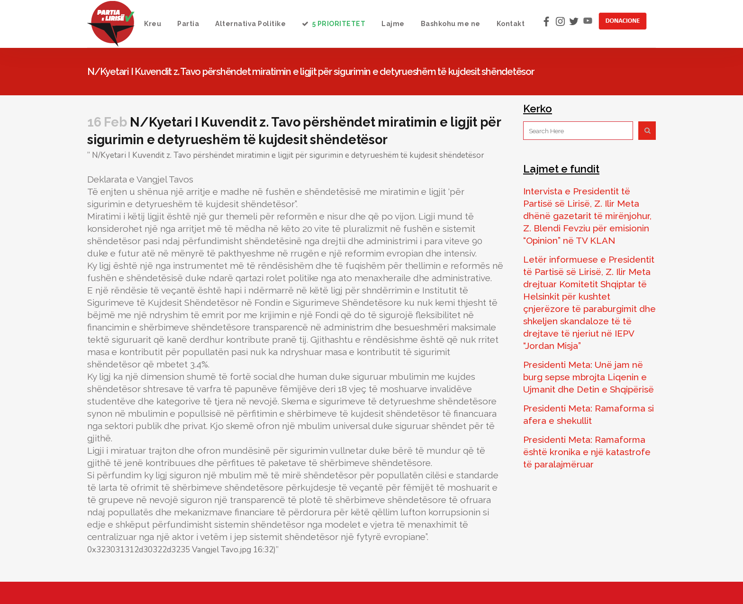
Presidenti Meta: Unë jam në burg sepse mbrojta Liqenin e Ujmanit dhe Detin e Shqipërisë (588, 376)
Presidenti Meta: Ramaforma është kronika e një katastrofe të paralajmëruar (587, 451)
